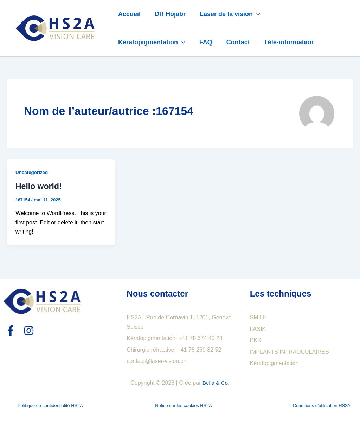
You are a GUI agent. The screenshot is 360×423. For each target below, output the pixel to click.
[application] (253, 14)
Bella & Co (215, 383)
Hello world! (38, 186)
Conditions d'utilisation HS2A (322, 405)
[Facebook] (11, 331)
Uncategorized (32, 172)
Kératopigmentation (151, 42)
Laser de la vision (226, 14)
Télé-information (284, 42)
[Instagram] (29, 331)
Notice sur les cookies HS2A (183, 405)
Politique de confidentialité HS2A (50, 405)
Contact (234, 42)
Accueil (128, 14)
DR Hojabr (168, 14)
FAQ (203, 42)
